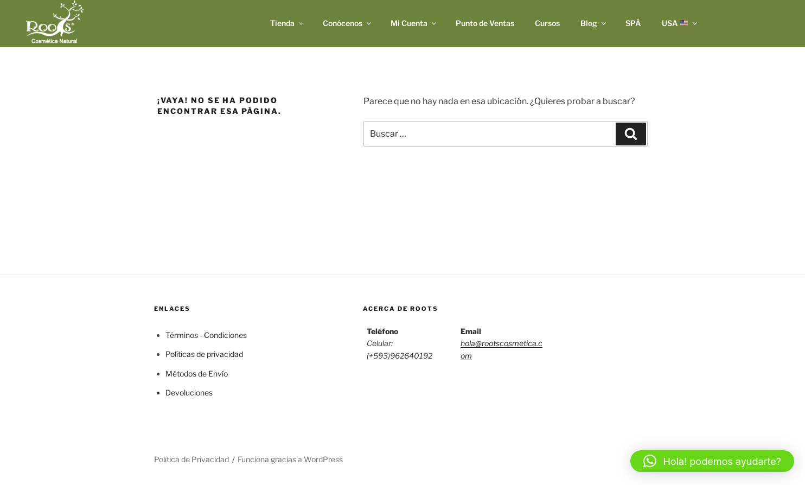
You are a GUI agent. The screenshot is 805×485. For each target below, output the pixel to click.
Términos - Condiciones (206, 335)
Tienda (287, 23)
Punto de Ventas (485, 23)
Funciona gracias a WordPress (290, 459)
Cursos (547, 23)
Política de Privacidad (191, 459)
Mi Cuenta (414, 23)
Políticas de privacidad (204, 354)
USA (680, 23)
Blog (594, 23)
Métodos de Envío (196, 373)
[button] (712, 461)
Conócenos (348, 23)
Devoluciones (189, 392)
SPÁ (633, 23)
